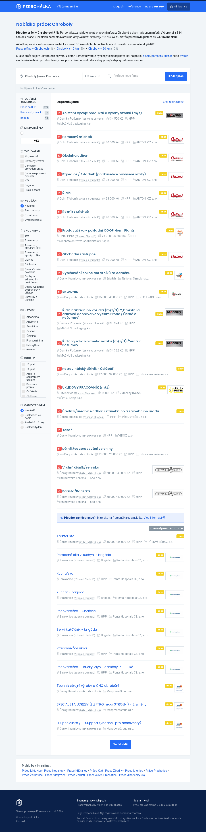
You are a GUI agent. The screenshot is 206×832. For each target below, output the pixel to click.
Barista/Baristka (76, 491)
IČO (24, 180)
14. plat (28, 369)
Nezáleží (27, 206)
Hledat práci (176, 76)
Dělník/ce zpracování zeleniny (87, 449)
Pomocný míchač (77, 137)
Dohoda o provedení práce (31, 167)
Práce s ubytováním (31, 112)
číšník (146, 56)
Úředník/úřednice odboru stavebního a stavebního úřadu (110, 411)
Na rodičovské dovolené (30, 271)
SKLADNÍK (70, 292)
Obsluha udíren (75, 156)
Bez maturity (30, 210)
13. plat (28, 364)
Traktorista (65, 536)
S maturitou (29, 215)
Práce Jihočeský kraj (132, 775)
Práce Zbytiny (114, 770)
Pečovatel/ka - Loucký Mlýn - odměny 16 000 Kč (95, 667)
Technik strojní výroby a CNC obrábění (88, 686)
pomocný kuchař (161, 56)
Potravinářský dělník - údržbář (87, 369)
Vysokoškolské (31, 220)
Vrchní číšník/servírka (80, 467)
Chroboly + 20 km (99, 48)
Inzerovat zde (154, 6)
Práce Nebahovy (54, 770)
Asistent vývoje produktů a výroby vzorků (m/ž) (102, 113)
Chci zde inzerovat (173, 101)
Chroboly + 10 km (68, 48)
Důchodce (28, 264)
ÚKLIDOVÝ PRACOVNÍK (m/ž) (86, 387)
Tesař (67, 430)
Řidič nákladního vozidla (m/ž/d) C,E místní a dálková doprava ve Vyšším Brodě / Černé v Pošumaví (101, 314)
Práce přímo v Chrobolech (32, 48)
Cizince (26, 260)
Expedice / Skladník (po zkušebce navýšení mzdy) (104, 174)
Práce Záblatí (76, 775)
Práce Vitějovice (55, 775)
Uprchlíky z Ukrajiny (28, 298)
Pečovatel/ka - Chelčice (76, 611)
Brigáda (24, 117)
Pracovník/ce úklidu (72, 648)
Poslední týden (31, 427)
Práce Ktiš (96, 770)
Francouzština (32, 340)
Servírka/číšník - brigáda (77, 630)
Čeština (28, 331)
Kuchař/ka (65, 574)
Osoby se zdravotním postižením (29, 279)
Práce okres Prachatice (102, 775)
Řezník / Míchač (75, 212)
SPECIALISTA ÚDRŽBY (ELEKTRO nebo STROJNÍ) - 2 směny (101, 704)
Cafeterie (29, 391)
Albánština (30, 317)
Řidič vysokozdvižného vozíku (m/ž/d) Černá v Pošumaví (101, 343)
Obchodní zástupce (78, 254)
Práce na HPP (28, 107)
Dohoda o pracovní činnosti (33, 175)
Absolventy (29, 240)
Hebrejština (30, 345)
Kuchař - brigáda (70, 592)
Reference (134, 6)
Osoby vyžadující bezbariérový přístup (32, 289)
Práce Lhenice (134, 770)
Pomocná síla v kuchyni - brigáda (84, 555)
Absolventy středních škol (30, 247)
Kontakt (20, 821)
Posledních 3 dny (32, 422)
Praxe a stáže (30, 190)
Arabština (30, 326)
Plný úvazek (29, 156)
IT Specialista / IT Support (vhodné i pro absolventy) (99, 723)
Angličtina (30, 321)
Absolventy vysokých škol (30, 254)
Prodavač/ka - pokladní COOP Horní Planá (98, 230)
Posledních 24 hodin (30, 416)
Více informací (153, 517)
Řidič (66, 193)
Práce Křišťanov (77, 770)
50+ (24, 236)
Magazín (118, 6)
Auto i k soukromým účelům (31, 376)
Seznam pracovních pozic (91, 800)
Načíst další (120, 744)
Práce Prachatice (156, 770)
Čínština (29, 336)
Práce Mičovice (32, 770)
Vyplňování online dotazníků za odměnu (96, 273)
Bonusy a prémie (29, 386)
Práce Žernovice (32, 775)
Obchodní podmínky (27, 817)
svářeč (184, 56)
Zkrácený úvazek (32, 161)
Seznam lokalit (141, 800)
